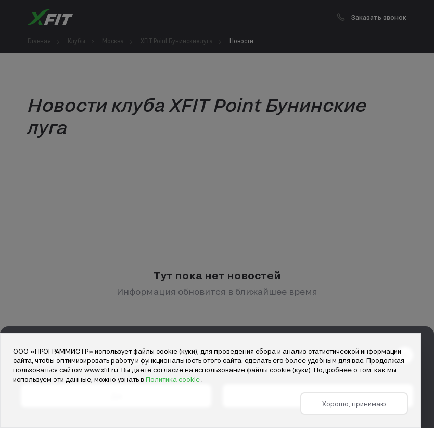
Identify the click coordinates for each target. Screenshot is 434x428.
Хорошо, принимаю (354, 403)
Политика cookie (173, 379)
